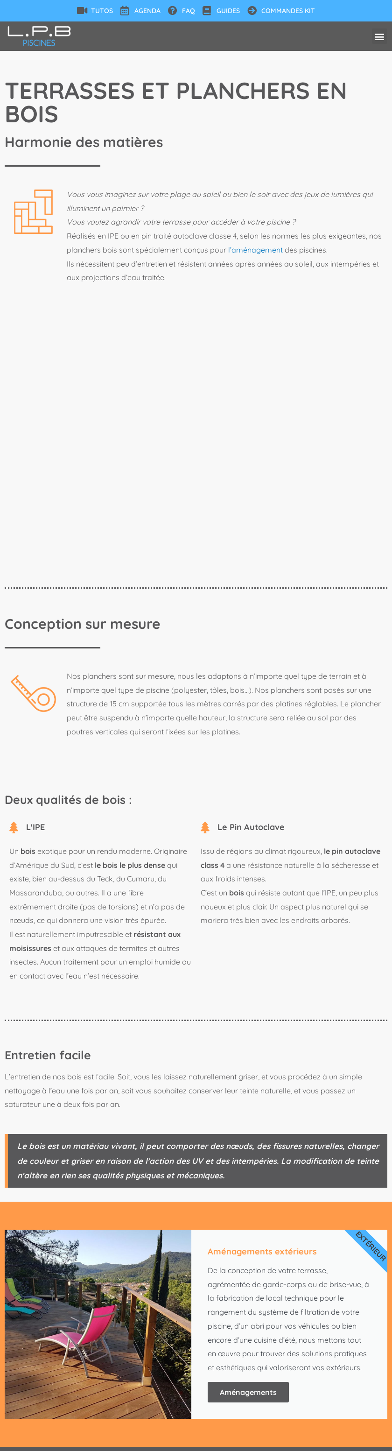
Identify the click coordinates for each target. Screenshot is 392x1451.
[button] (379, 36)
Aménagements (248, 1136)
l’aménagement (255, 249)
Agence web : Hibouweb (330, 1440)
